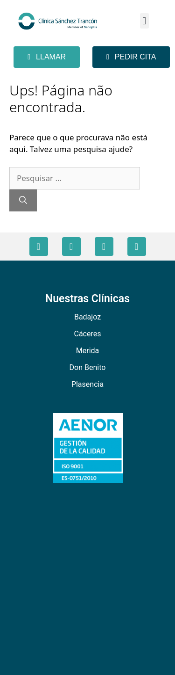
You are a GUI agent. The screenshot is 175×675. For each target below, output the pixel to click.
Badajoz (87, 316)
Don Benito (88, 367)
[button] (144, 21)
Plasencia (87, 384)
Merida (87, 350)
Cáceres (87, 333)
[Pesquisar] (23, 200)
